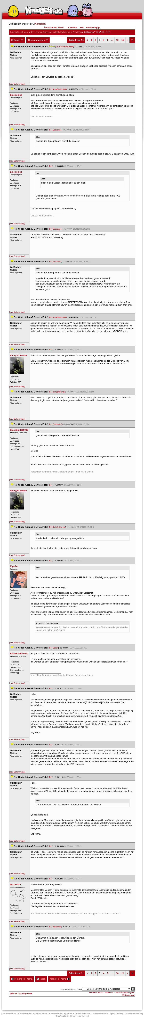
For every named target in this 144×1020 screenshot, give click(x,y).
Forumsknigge (93, 27)
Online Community (133, 1014)
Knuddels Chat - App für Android (32, 1014)
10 (117, 40)
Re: (51, 166)
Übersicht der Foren (53, 27)
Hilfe (82, 27)
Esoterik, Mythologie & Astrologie (67, 32)
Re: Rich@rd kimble (57, 392)
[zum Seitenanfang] (17, 84)
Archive (46, 32)
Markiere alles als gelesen (21, 994)
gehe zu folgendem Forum (71, 989)
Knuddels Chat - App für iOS (61, 1014)
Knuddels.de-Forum (19, 32)
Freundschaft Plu (100, 1014)
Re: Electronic (55, 130)
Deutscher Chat (9, 1014)
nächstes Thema (60, 979)
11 (122, 40)
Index (41, 979)
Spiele (112, 1014)
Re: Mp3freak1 (55, 927)
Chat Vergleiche (62, 1016)
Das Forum (35, 32)
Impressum (76, 1016)
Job (85, 1016)
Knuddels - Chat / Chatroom (117, 993)
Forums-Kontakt (96, 993)
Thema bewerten (38, 40)
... (112, 40)
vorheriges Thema (22, 979)
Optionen (17, 40)
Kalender (72, 27)
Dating (120, 1014)
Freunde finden (83, 1014)
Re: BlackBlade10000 (65, 47)
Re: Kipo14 (53, 648)
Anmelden (40, 24)
